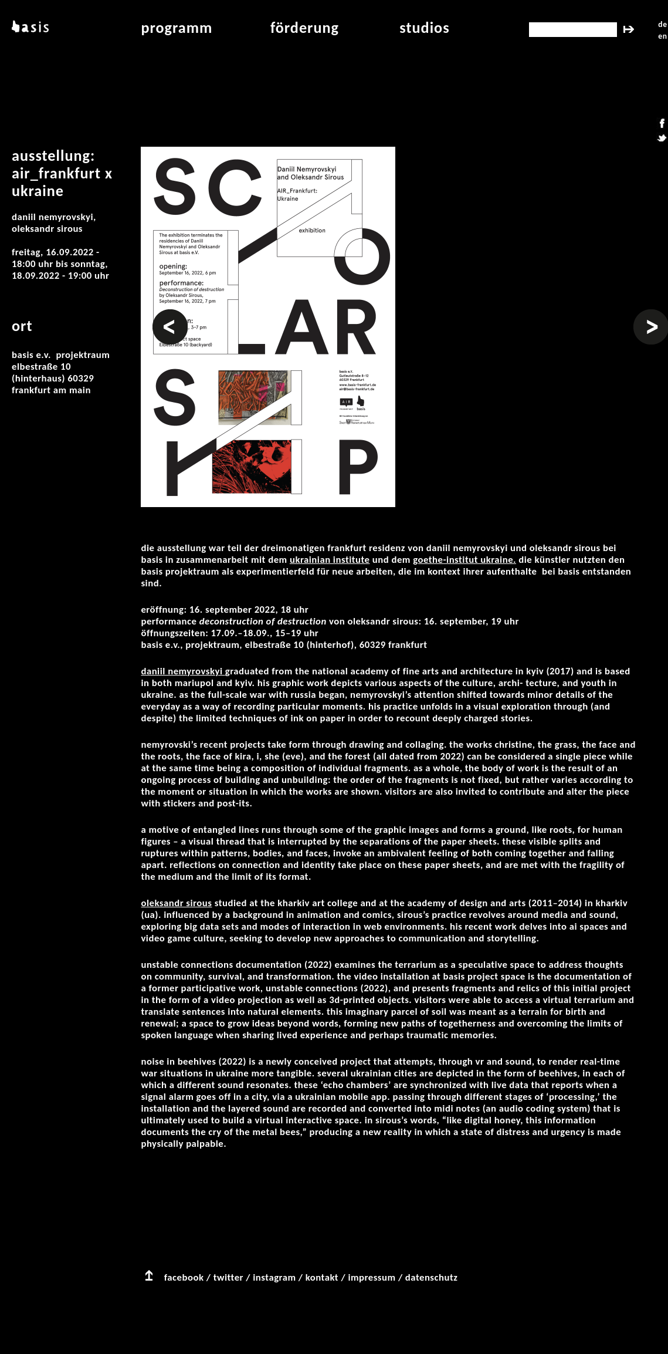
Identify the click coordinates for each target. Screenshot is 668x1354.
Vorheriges (170, 315)
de (662, 24)
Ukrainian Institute (330, 559)
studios (424, 27)
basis (29, 27)
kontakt (322, 1277)
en (662, 36)
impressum (371, 1277)
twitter (228, 1277)
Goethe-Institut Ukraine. (464, 559)
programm (176, 27)
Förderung (304, 27)
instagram (274, 1277)
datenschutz (431, 1277)
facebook (184, 1277)
